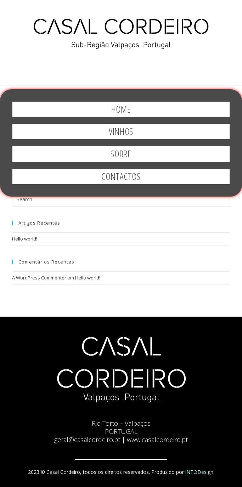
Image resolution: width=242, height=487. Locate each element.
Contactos (120, 176)
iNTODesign (199, 472)
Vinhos (121, 131)
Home (121, 109)
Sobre (121, 153)
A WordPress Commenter (39, 277)
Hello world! (24, 239)
